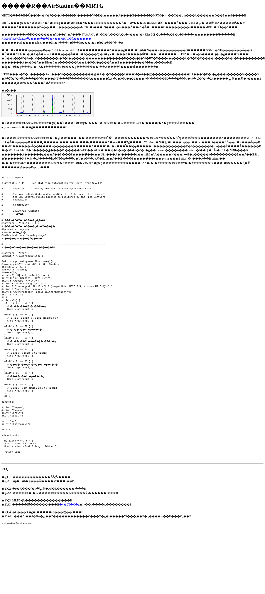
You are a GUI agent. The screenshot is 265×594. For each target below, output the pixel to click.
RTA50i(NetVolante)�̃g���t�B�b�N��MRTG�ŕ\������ (46, 38)
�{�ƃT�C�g (69, 551)
